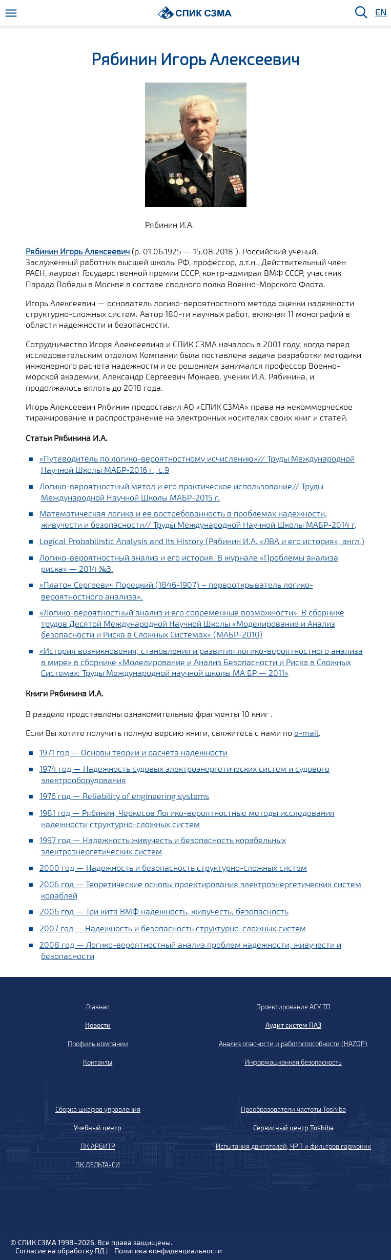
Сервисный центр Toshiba (293, 1128)
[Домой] (195, 12)
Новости (98, 1025)
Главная (98, 1007)
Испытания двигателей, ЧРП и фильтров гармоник (293, 1146)
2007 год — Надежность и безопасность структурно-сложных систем (172, 928)
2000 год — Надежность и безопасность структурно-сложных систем (173, 867)
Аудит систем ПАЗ (293, 1025)
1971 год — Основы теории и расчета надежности (133, 752)
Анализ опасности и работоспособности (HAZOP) (293, 1043)
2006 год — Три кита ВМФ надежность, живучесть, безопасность (164, 911)
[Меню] (11, 13)
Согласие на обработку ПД (60, 1250)
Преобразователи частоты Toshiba (293, 1109)
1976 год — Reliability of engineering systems (124, 796)
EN (380, 12)
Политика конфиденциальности (168, 1250)
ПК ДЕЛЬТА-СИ (97, 1165)
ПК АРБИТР (97, 1146)
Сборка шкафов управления (97, 1109)
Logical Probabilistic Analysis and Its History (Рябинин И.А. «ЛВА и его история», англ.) (201, 541)
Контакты (97, 1062)
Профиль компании (98, 1043)
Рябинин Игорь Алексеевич (78, 251)
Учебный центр (97, 1128)
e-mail (306, 732)
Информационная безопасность (293, 1062)
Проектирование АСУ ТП (293, 1007)
